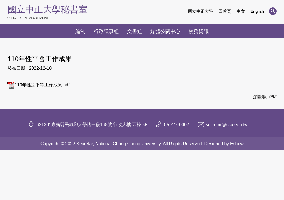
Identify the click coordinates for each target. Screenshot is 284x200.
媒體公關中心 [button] (165, 31)
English (257, 11)
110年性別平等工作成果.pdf (38, 84)
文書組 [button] (134, 31)
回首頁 (225, 11)
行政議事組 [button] (106, 31)
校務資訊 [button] (199, 31)
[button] (273, 11)
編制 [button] (80, 31)
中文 (241, 11)
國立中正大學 (200, 11)
